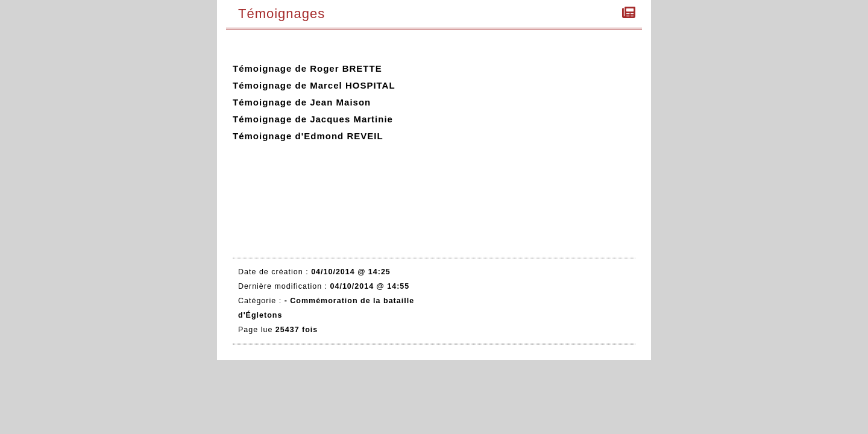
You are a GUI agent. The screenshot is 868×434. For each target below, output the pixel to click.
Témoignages (284, 13)
